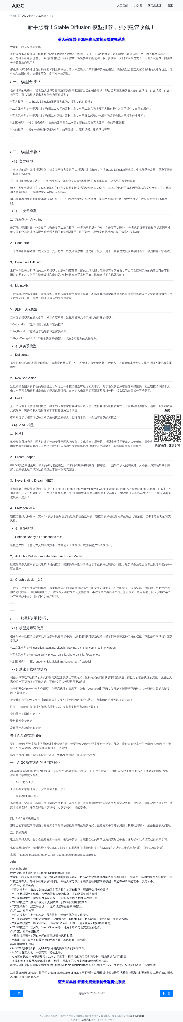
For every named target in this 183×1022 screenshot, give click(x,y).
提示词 (43, 972)
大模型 (124, 972)
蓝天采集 (86, 1019)
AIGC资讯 (27, 15)
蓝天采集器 (155, 5)
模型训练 (134, 972)
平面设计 (87, 972)
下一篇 (166, 993)
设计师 (107, 972)
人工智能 (122, 5)
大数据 (138, 5)
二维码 (157, 972)
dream (52, 972)
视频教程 (146, 972)
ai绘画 (23, 972)
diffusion (33, 972)
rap (164, 972)
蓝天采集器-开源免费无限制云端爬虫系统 (91, 39)
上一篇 (16, 993)
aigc (59, 972)
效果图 (98, 972)
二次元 (14, 972)
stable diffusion (71, 972)
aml (16, 976)
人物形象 (24, 976)
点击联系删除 (137, 1015)
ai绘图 (115, 972)
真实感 (35, 976)
